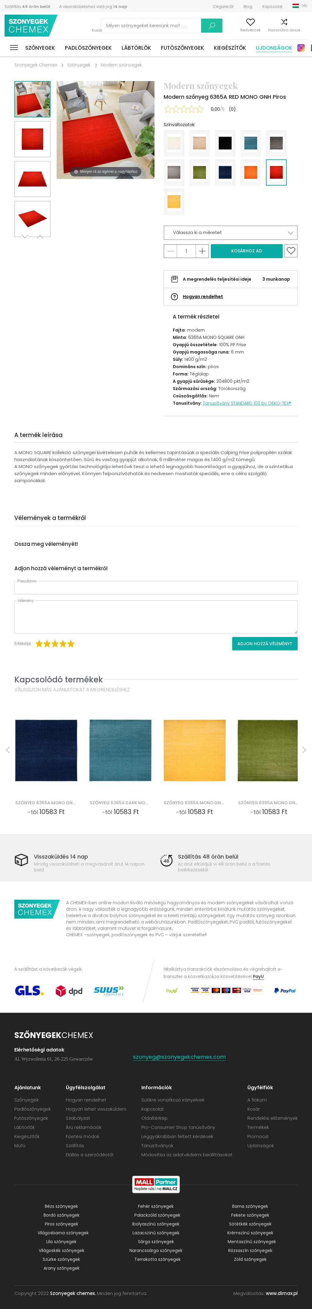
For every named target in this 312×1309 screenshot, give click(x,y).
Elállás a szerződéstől (89, 1154)
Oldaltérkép (154, 1118)
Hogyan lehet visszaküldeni (96, 1109)
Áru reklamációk (83, 1127)
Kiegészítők (230, 48)
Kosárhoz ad (246, 251)
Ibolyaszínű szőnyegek (155, 1224)
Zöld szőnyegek (250, 1259)
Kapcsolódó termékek (58, 679)
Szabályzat (78, 1118)
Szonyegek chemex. (73, 1293)
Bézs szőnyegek (61, 1206)
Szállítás (27, 6)
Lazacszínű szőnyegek (156, 1233)
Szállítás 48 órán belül (208, 856)
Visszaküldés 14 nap (61, 856)
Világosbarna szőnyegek (63, 1233)
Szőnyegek (40, 48)
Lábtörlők (136, 48)
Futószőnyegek (182, 48)
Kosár (302, 30)
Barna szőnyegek (250, 1206)
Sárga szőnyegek (156, 1242)
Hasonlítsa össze (273, 30)
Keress (184, 26)
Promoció (258, 1136)
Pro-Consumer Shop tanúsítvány (178, 1127)
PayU (258, 976)
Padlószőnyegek (88, 48)
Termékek (258, 1127)
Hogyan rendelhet (203, 296)
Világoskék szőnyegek (61, 1250)
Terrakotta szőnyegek (157, 1259)
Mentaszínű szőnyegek (252, 1242)
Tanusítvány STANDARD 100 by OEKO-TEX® (247, 403)
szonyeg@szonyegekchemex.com (179, 1057)
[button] (231, 233)
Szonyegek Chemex (35, 64)
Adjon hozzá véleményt (264, 644)
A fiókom (214, 30)
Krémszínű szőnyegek (250, 1233)
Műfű (20, 1145)
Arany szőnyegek (62, 1268)
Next (25, 244)
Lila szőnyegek (61, 1242)
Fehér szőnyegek (156, 1206)
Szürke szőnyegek (61, 1259)
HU (304, 6)
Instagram (301, 48)
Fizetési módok (82, 1136)
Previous (39, 244)
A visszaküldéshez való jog (93, 6)
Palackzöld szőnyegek (157, 1215)
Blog (247, 6)
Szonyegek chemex (31, 26)
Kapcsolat (272, 6)
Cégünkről (223, 6)
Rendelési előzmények (272, 1118)
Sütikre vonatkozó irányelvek (172, 1100)
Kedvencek (239, 30)
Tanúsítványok (157, 1145)
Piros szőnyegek (61, 1224)
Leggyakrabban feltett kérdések (177, 1136)
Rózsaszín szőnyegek (250, 1250)
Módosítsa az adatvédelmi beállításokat (186, 1154)
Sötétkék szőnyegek (250, 1224)
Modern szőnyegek (121, 64)
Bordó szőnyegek (62, 1215)
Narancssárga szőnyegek (156, 1250)
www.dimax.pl (282, 1293)
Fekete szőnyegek (250, 1215)
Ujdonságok (274, 48)
